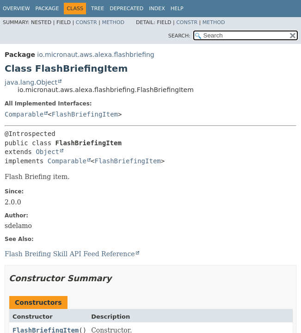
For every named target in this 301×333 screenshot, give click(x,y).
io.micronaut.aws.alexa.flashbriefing (95, 54)
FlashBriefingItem (85, 114)
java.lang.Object (31, 82)
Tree (97, 9)
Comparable (24, 114)
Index (157, 9)
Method (113, 22)
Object (47, 151)
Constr (86, 22)
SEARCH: (179, 36)
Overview (16, 9)
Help (177, 9)
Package (47, 9)
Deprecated (126, 9)
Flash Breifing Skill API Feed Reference (70, 254)
